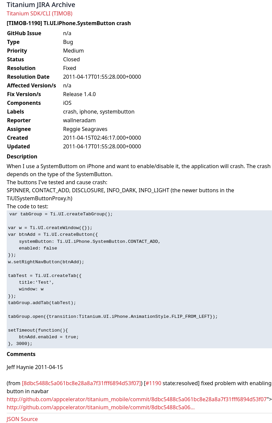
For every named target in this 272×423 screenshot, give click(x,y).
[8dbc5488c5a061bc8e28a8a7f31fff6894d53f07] (81, 383)
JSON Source (22, 419)
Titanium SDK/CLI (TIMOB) (40, 13)
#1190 (153, 383)
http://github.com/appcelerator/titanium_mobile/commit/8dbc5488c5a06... (101, 407)
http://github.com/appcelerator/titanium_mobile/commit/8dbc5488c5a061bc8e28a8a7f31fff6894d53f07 (137, 399)
